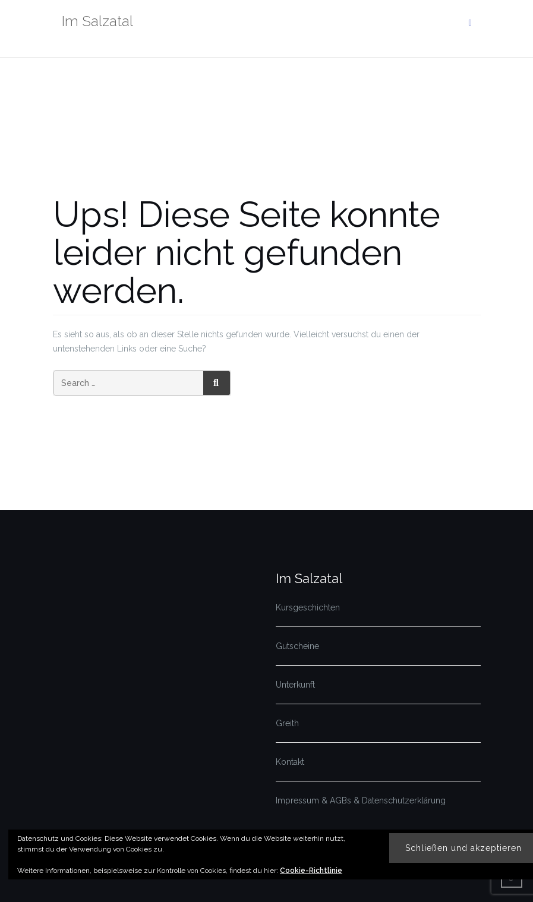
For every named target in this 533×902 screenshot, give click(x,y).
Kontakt (290, 762)
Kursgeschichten (308, 607)
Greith (287, 723)
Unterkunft (295, 684)
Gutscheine (297, 646)
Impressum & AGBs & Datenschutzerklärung (361, 800)
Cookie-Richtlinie (311, 870)
